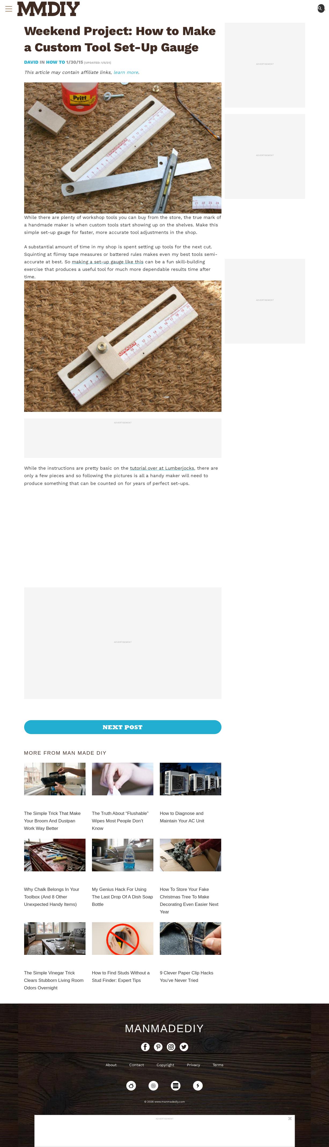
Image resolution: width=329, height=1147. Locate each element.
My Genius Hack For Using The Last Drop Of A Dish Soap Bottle (122, 897)
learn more (125, 72)
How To (55, 62)
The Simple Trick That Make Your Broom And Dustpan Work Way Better (52, 821)
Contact (136, 1065)
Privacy (193, 1065)
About (111, 1065)
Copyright (165, 1065)
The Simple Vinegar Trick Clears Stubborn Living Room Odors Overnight (54, 980)
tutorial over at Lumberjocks (162, 468)
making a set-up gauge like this (107, 261)
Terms (218, 1065)
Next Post (123, 727)
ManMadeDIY (164, 1028)
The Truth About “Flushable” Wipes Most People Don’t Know (120, 821)
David (32, 62)
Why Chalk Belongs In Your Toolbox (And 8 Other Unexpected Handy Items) (51, 897)
